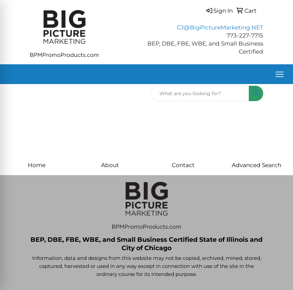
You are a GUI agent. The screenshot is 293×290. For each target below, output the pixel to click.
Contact (183, 164)
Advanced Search (256, 164)
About (110, 164)
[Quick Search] (200, 93)
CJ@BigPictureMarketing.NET (220, 27)
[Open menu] (279, 74)
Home (37, 164)
